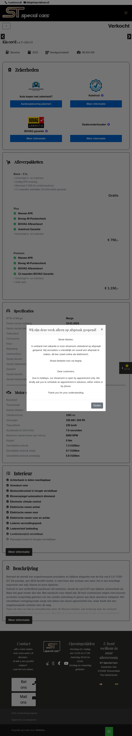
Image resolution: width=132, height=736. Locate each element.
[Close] (101, 329)
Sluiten (97, 405)
